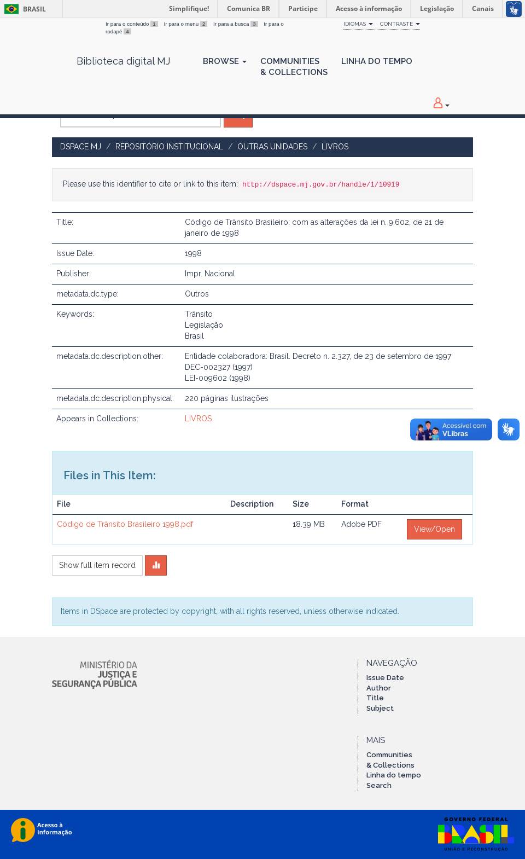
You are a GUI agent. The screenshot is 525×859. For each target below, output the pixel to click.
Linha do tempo (393, 775)
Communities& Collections (294, 66)
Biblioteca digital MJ (123, 61)
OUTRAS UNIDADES (272, 146)
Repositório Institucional (169, 146)
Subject (380, 708)
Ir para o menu (186, 24)
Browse (225, 61)
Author (378, 688)
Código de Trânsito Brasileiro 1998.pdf (125, 524)
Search (379, 785)
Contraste (400, 24)
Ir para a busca (236, 24)
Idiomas (358, 24)
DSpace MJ (80, 146)
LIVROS (335, 146)
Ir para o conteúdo (132, 24)
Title (375, 698)
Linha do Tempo (376, 61)
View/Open (434, 529)
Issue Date (385, 678)
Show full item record (97, 565)
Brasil (23, 9)
